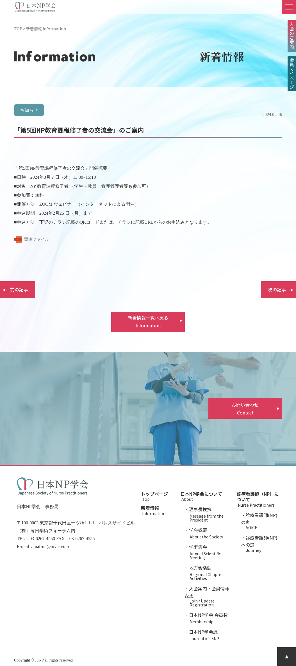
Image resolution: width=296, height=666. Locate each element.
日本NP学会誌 (209, 634)
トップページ (158, 495)
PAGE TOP (286, 656)
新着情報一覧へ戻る (148, 321)
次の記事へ (277, 292)
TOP (18, 28)
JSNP (39, 660)
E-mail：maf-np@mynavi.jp (43, 546)
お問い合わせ (245, 408)
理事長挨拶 (209, 514)
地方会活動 (209, 572)
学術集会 (209, 551)
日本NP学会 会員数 (209, 617)
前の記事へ (19, 292)
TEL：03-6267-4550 (36, 538)
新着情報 (158, 509)
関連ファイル (36, 239)
